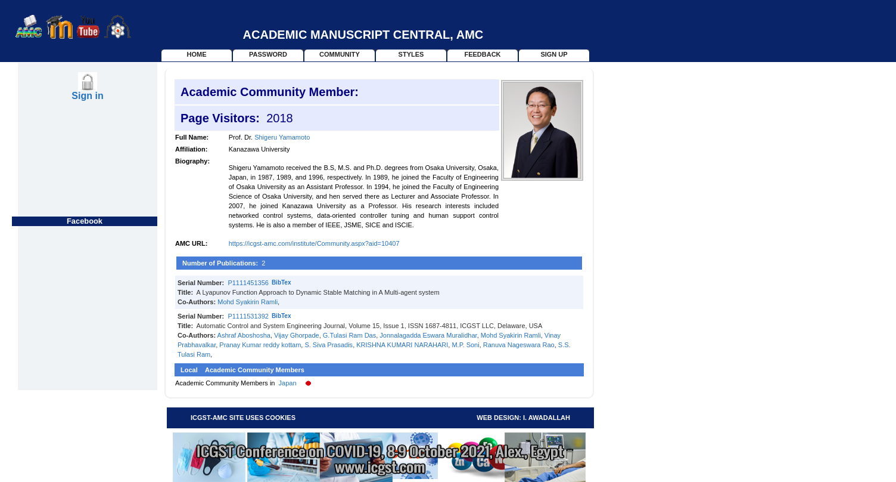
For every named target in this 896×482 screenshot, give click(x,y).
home (197, 54)
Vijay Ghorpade (296, 335)
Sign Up (553, 54)
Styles (411, 54)
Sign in (87, 96)
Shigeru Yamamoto (282, 137)
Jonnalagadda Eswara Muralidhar (428, 335)
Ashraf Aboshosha (243, 335)
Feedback (482, 54)
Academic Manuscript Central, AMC (363, 34)
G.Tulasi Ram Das (349, 335)
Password (268, 54)
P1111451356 (248, 282)
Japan (288, 383)
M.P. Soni (465, 344)
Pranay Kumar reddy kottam (260, 344)
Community (339, 54)
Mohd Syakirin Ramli (247, 301)
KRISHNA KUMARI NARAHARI (402, 344)
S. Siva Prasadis (328, 344)
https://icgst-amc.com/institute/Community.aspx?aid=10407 (314, 243)
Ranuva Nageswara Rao (519, 344)
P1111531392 (248, 316)
